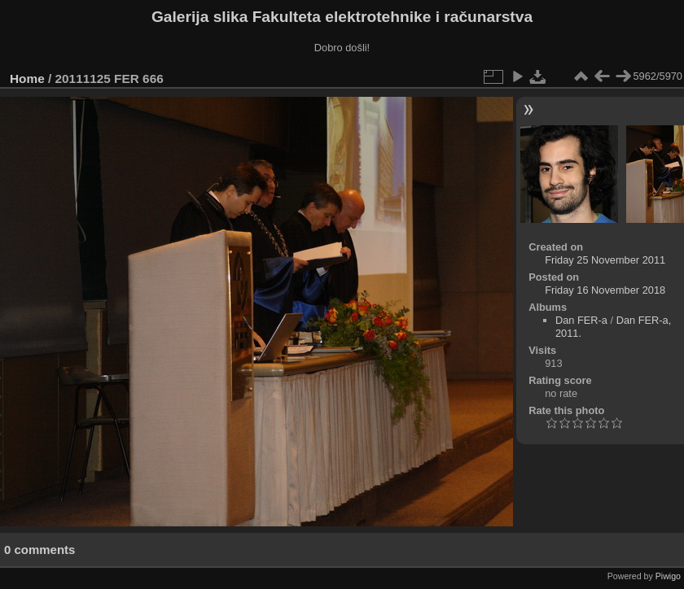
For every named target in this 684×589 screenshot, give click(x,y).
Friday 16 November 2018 (605, 290)
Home (27, 78)
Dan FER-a (581, 320)
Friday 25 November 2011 (605, 260)
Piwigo (668, 576)
